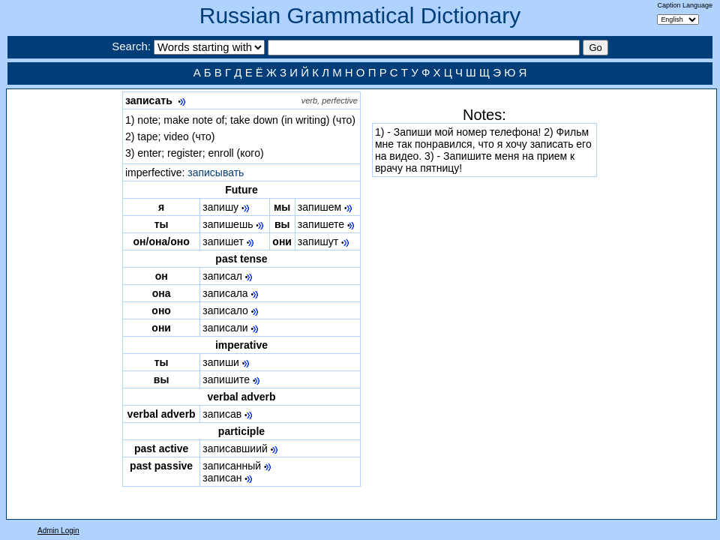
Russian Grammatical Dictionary (360, 15)
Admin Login (59, 530)
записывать (216, 172)
